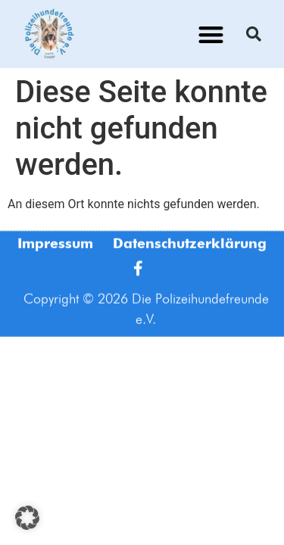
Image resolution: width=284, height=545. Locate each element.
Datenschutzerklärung (190, 250)
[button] (211, 34)
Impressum (55, 250)
